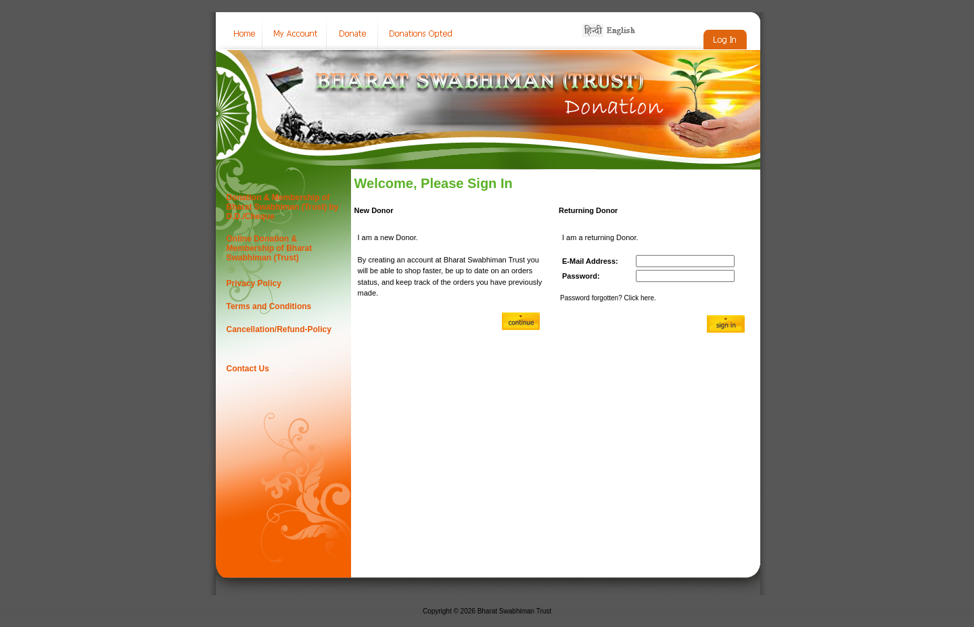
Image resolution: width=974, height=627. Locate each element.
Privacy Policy (254, 283)
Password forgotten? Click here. (608, 298)
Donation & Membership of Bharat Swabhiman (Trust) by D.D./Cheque (283, 207)
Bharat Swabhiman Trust (515, 611)
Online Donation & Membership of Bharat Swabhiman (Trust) (269, 248)
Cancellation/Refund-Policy (279, 329)
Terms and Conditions (269, 306)
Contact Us (248, 368)
